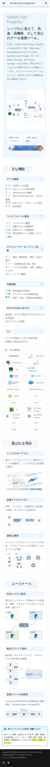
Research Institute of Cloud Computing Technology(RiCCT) (22, 753)
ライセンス (15, 141)
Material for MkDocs (18, 757)
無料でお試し (14, 137)
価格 (28, 141)
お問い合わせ (32, 137)
